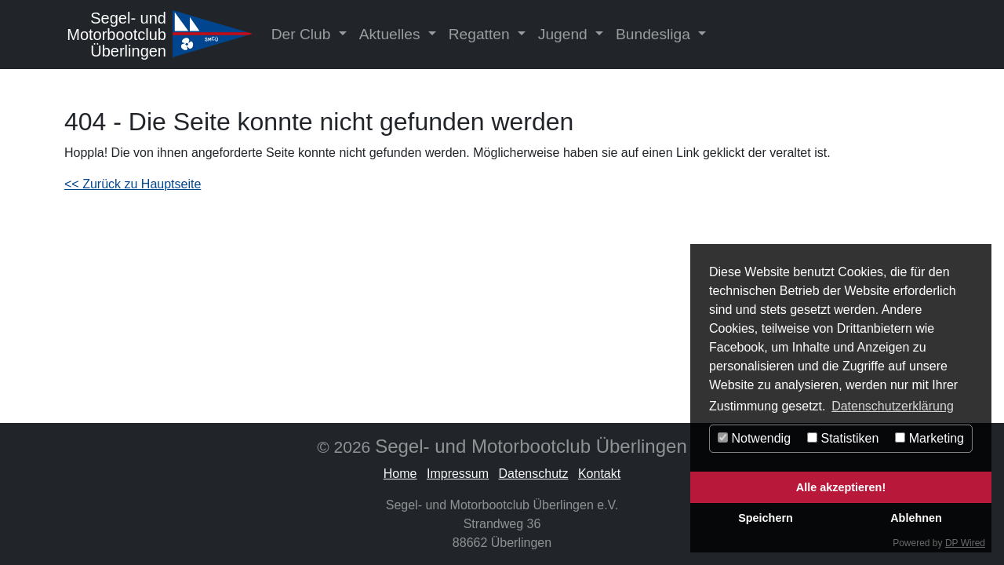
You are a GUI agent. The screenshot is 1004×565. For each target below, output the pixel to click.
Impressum (458, 473)
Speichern (765, 518)
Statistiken (842, 438)
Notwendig (754, 438)
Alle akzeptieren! (841, 487)
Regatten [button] (481, 34)
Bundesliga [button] (655, 34)
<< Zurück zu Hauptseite (132, 184)
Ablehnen (916, 518)
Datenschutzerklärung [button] (892, 406)
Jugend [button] (564, 34)
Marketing (929, 438)
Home (400, 473)
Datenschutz (534, 473)
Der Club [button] (303, 34)
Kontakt (599, 473)
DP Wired (965, 543)
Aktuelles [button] (391, 34)
